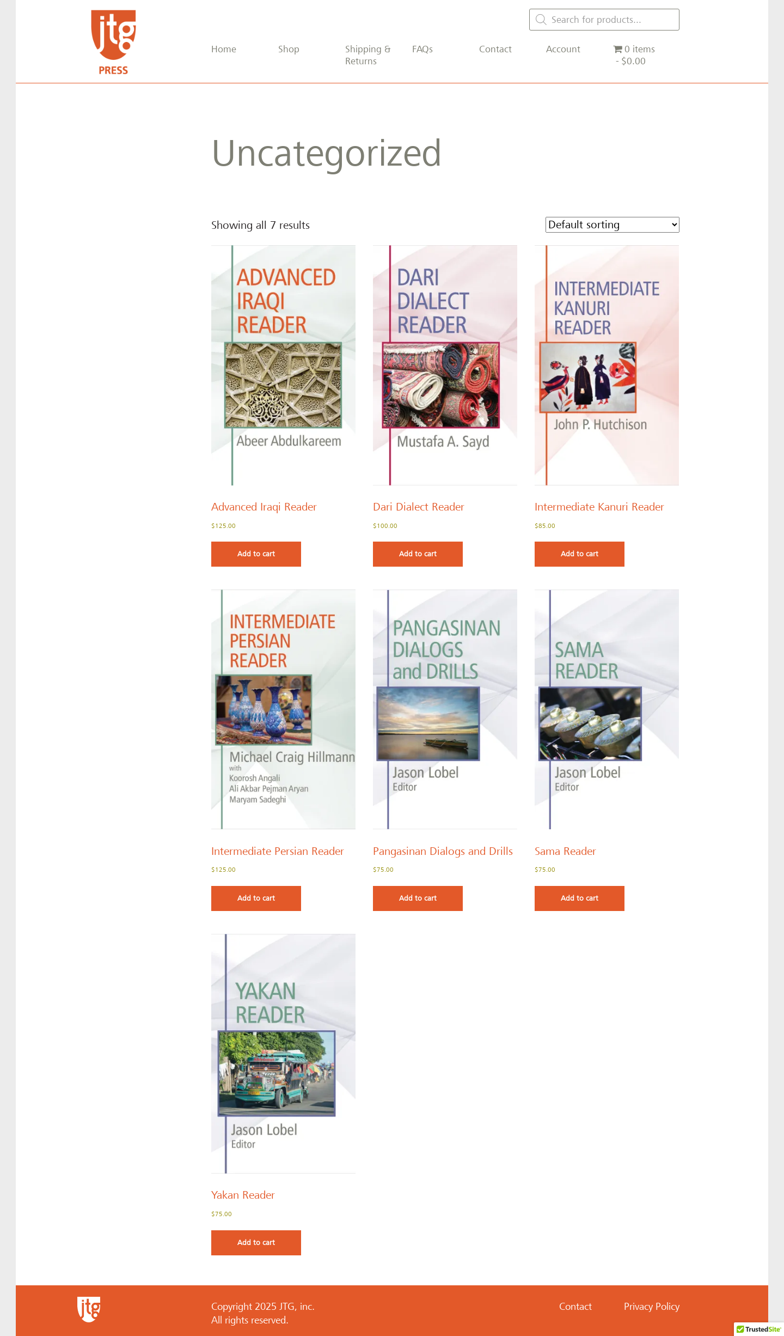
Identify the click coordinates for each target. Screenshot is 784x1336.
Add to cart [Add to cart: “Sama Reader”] (579, 898)
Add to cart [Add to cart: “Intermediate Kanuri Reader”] (579, 553)
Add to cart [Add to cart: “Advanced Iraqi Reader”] (256, 553)
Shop (288, 49)
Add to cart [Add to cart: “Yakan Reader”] (256, 1242)
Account (563, 49)
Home (223, 49)
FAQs (422, 49)
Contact (495, 49)
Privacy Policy (651, 1306)
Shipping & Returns (368, 55)
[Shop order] (612, 225)
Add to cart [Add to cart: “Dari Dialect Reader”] (418, 553)
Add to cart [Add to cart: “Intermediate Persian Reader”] (256, 898)
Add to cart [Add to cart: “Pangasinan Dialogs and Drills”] (418, 898)
